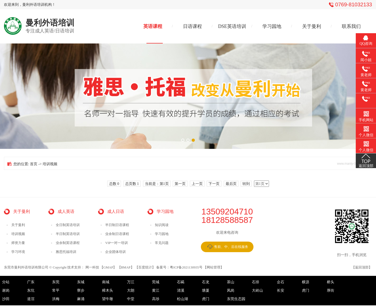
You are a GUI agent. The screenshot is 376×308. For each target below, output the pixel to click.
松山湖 (182, 299)
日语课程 (192, 26)
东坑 (30, 290)
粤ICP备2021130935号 (186, 267)
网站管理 (213, 267)
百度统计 (145, 267)
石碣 (180, 282)
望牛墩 (107, 299)
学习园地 (271, 26)
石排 (255, 282)
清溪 (180, 290)
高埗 (155, 299)
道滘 (30, 299)
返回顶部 (362, 267)
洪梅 (55, 299)
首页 (33, 164)
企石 (280, 282)
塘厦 (205, 290)
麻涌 (80, 299)
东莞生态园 (236, 299)
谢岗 (5, 290)
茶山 (230, 282)
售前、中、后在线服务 (231, 247)
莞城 (155, 282)
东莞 (55, 282)
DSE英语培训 (232, 26)
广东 (30, 282)
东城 (80, 282)
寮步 (80, 290)
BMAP (126, 267)
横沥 (305, 282)
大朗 (130, 290)
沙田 (5, 299)
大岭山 (257, 290)
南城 (105, 282)
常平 (55, 290)
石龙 (205, 282)
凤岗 (230, 290)
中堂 (130, 299)
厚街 (330, 290)
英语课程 (152, 26)
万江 (130, 282)
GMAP (108, 267)
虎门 (305, 290)
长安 (280, 290)
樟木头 (107, 290)
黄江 (155, 290)
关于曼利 (311, 26)
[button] (182, 140)
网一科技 (92, 267)
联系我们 (351, 26)
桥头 (330, 282)
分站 (5, 282)
